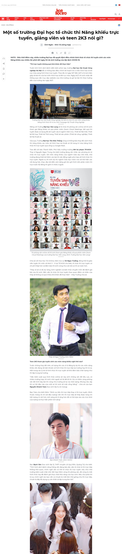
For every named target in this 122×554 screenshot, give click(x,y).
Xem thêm (119, 18)
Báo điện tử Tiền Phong (61, 11)
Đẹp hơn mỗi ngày (44, 18)
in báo (65, 53)
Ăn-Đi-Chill (73, 18)
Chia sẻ (4, 64)
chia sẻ (52, 53)
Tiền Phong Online (49, 5)
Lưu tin (4, 69)
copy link (61, 53)
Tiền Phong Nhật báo (66, 5)
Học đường (32, 18)
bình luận (69, 53)
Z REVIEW (93, 18)
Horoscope (111, 19)
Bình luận (4, 74)
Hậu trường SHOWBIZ (58, 18)
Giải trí (25, 18)
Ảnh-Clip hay (83, 18)
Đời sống (8, 18)
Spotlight (102, 19)
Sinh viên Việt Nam (83, 5)
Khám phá (17, 18)
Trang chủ (2, 18)
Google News (119, 25)
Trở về (4, 79)
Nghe (4, 58)
